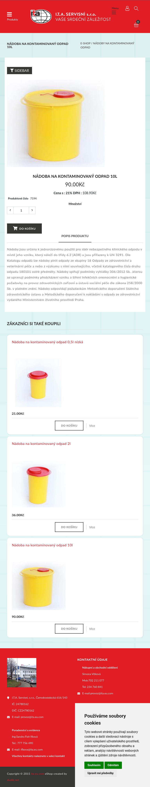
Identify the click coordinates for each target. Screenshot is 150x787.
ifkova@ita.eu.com (32, 749)
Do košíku (24, 228)
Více (92, 425)
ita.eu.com (37, 773)
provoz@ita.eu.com (32, 717)
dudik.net (13, 780)
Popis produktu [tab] (75, 236)
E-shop (85, 43)
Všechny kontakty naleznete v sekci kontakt (38, 756)
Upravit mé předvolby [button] (100, 773)
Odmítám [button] (113, 765)
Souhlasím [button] (94, 765)
